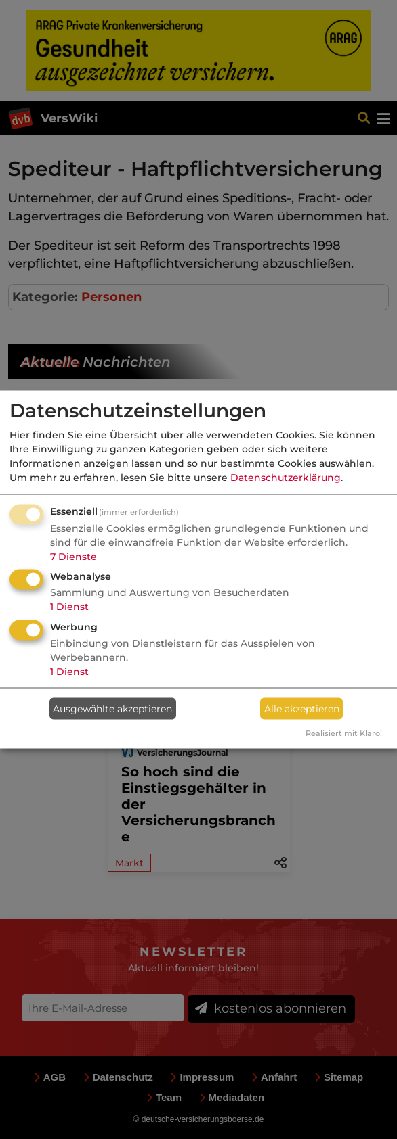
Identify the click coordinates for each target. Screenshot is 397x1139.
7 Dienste (73, 556)
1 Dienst (69, 607)
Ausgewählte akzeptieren (112, 708)
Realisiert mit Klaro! (344, 733)
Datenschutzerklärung (285, 477)
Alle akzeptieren (301, 708)
